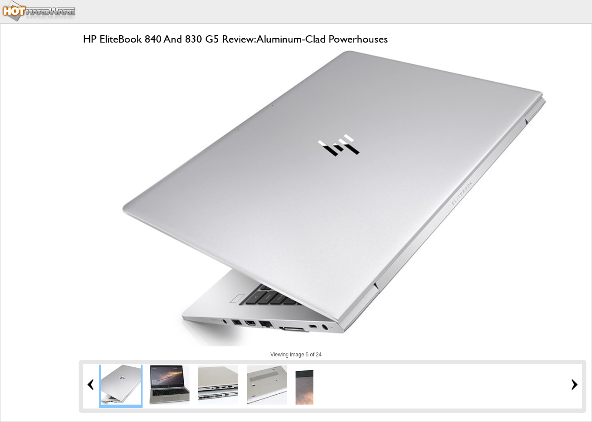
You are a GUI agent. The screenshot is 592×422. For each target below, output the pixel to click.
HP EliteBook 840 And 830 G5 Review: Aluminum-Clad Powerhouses (235, 39)
